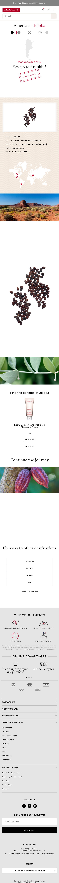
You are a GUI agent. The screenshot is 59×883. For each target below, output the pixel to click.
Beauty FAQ (7, 756)
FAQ (4, 752)
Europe (29, 568)
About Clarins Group (11, 773)
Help (4, 748)
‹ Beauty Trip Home (29, 591)
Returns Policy (8, 740)
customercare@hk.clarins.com (32, 850)
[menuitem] (42, 9)
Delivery (5, 732)
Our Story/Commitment (12, 777)
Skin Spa (5, 781)
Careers (5, 789)
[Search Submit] (53, 16)
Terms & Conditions (22, 881)
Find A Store (7, 785)
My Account (7, 728)
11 (40, 32)
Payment (5, 744)
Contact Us (7, 760)
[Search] (27, 16)
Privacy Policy (39, 881)
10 (29, 32)
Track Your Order (9, 736)
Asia (29, 582)
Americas (29, 561)
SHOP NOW (29, 439)
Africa (30, 575)
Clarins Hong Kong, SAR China (30, 870)
